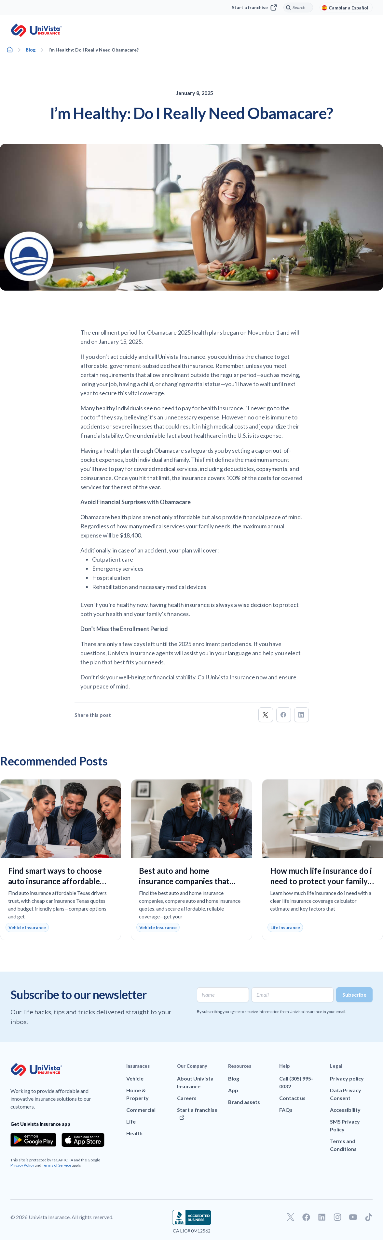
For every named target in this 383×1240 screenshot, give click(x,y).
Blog (31, 50)
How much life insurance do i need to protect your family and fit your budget (321, 881)
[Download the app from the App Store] (83, 1140)
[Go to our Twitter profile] (290, 1217)
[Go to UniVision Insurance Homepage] (36, 30)
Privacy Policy (22, 1165)
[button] (265, 714)
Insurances (138, 1066)
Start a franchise (254, 7)
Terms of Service (56, 1165)
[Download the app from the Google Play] (33, 1140)
